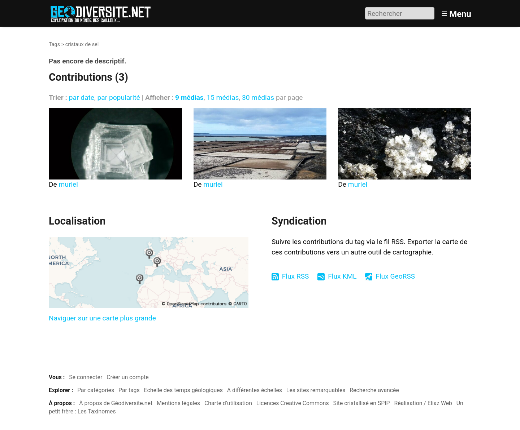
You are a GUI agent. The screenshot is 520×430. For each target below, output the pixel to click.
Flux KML (342, 276)
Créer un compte (128, 377)
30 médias (258, 97)
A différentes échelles (254, 390)
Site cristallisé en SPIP (361, 403)
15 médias (223, 97)
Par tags (129, 390)
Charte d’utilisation (228, 403)
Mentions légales (178, 403)
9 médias (189, 97)
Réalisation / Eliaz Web (423, 403)
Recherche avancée (374, 390)
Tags (54, 44)
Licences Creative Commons (292, 403)
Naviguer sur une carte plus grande (102, 318)
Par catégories (95, 390)
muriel (68, 184)
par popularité (118, 97)
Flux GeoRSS (395, 276)
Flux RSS (295, 276)
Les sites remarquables (316, 390)
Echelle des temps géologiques (183, 390)
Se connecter (85, 377)
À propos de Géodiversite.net (115, 403)
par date (81, 97)
